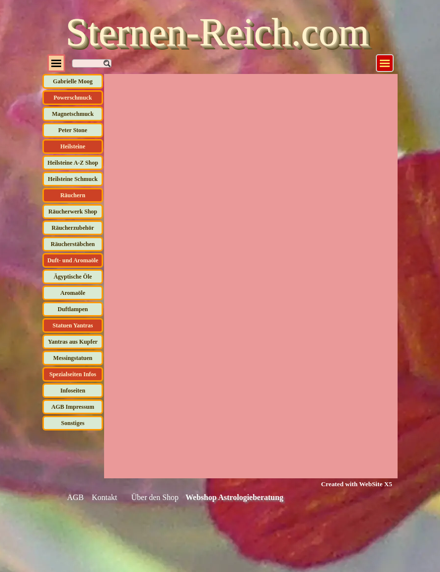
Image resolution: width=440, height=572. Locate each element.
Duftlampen (73, 309)
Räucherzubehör (73, 227)
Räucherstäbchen (73, 244)
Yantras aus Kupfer (73, 341)
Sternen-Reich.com (217, 32)
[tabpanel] (350, 483)
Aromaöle (72, 292)
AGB (75, 497)
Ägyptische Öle (73, 276)
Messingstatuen (72, 358)
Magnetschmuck (73, 113)
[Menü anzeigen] (385, 63)
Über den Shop (155, 497)
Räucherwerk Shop (72, 211)
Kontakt (104, 497)
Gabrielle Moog (72, 81)
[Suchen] (91, 63)
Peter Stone (72, 130)
